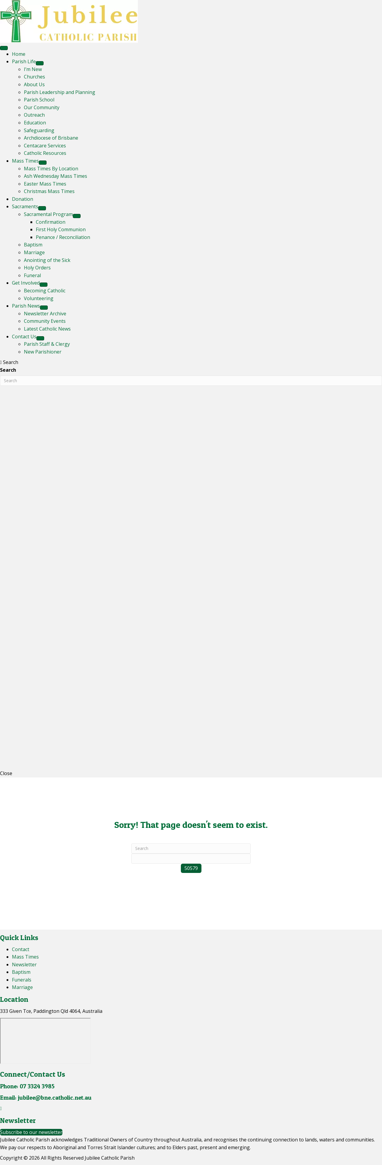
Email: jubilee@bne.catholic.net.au (46, 1097)
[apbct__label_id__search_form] (191, 859)
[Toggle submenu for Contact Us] (40, 338)
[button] (1, 1108)
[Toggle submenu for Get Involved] (43, 285)
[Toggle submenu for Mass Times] (43, 163)
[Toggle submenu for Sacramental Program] (77, 216)
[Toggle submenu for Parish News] (44, 307)
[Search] (191, 848)
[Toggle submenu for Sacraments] (42, 208)
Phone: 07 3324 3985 (27, 1086)
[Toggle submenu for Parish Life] (40, 63)
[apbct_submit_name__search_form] (191, 868)
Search (8, 370)
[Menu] (4, 48)
